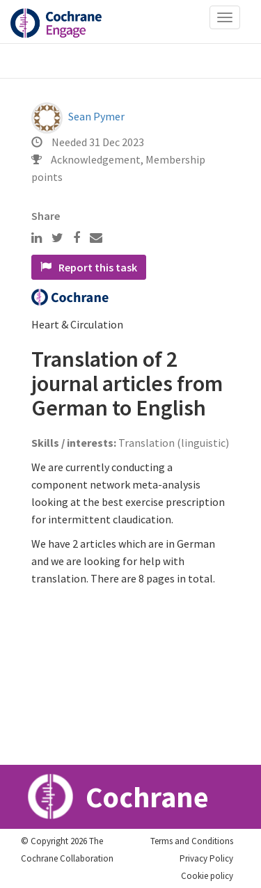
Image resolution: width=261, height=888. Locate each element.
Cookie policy (207, 876)
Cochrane (118, 797)
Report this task (88, 267)
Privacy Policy (206, 858)
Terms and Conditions (191, 841)
